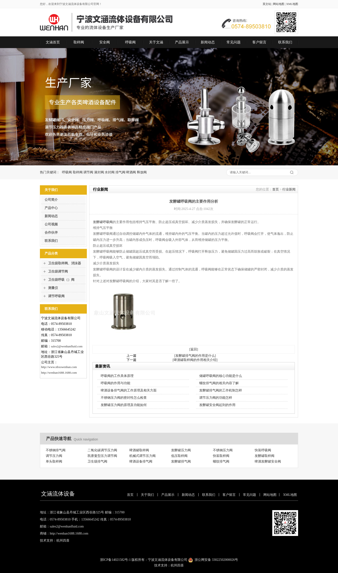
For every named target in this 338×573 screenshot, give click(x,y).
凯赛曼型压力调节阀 (102, 456)
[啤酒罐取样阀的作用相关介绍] (195, 360)
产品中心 (51, 208)
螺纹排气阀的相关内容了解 (219, 383)
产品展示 (182, 42)
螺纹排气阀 (221, 461)
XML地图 (292, 4)
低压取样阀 (179, 456)
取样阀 (78, 42)
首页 (275, 189)
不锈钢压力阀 (223, 450)
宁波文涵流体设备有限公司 (167, 560)
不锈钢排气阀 (55, 450)
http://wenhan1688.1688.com (59, 372)
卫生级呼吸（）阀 (61, 279)
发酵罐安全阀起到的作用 (217, 405)
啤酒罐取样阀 (139, 450)
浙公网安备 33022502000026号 (216, 560)
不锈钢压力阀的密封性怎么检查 (124, 397)
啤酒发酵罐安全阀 (268, 461)
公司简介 (51, 199)
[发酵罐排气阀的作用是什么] (195, 355)
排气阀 (120, 172)
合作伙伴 (51, 232)
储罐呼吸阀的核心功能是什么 (220, 376)
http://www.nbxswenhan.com (59, 367)
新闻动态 (208, 42)
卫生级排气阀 (97, 461)
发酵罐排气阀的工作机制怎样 (220, 390)
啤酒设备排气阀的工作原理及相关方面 (129, 390)
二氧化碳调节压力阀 (102, 450)
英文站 (267, 4)
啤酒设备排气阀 (140, 461)
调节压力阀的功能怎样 (215, 397)
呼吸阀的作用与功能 (115, 383)
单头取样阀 (54, 461)
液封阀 (99, 172)
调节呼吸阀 (56, 296)
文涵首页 (53, 42)
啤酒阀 (131, 172)
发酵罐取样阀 (264, 456)
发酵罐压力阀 (181, 450)
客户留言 (259, 42)
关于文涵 (156, 42)
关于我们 (147, 495)
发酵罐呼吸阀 (103, 222)
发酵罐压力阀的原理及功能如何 (124, 405)
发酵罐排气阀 (181, 461)
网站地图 (278, 4)
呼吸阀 (130, 42)
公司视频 (51, 224)
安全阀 (104, 42)
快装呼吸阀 (263, 450)
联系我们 (285, 42)
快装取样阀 (221, 456)
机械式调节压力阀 (142, 456)
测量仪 (53, 288)
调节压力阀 (54, 456)
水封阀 (110, 172)
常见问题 (234, 42)
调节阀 (88, 172)
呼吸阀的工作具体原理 (117, 376)
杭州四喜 (177, 565)
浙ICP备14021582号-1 (115, 560)
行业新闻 (289, 189)
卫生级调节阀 (58, 271)
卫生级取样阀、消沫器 (64, 263)
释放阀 (142, 172)
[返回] (193, 349)
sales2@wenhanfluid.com (66, 346)
